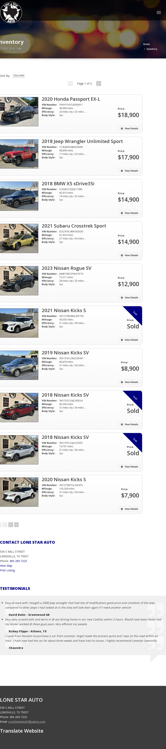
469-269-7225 (18, 561)
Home (146, 44)
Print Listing (7, 570)
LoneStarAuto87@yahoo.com (26, 721)
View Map (6, 565)
